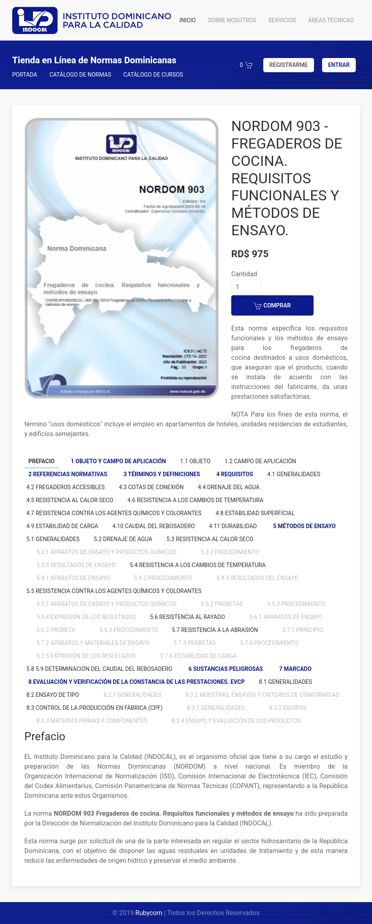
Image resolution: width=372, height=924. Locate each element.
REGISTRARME (288, 65)
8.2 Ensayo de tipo (52, 695)
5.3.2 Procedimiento (230, 552)
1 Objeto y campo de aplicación (118, 461)
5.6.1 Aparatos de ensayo (286, 617)
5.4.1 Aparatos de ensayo (73, 578)
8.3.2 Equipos (287, 708)
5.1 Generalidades (53, 539)
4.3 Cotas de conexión (151, 487)
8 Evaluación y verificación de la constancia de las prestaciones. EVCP (136, 682)
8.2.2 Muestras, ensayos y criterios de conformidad (263, 695)
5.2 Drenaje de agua (123, 539)
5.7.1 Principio (302, 630)
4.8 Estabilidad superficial (255, 513)
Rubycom (149, 913)
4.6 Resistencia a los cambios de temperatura (195, 500)
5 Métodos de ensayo (304, 526)
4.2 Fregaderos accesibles (65, 487)
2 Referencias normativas (67, 474)
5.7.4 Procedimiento (269, 643)
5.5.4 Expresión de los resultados (86, 617)
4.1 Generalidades (293, 474)
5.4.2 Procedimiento (163, 578)
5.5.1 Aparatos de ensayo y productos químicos (106, 604)
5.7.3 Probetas (195, 643)
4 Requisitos (234, 474)
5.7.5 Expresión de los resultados (86, 656)
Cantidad (244, 274)
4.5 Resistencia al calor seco (69, 500)
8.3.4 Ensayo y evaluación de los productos (236, 721)
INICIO (187, 20)
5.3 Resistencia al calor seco (209, 539)
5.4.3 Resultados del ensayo (257, 578)
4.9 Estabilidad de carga (62, 526)
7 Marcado (295, 669)
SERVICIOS (282, 20)
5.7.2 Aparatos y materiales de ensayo (93, 643)
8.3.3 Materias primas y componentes (92, 721)
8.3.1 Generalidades (216, 708)
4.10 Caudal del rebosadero (153, 526)
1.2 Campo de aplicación (260, 461)
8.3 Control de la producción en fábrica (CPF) (94, 708)
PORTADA (24, 74)
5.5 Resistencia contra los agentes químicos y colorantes (114, 591)
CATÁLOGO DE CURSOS (153, 74)
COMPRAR (272, 306)
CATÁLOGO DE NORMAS (80, 74)
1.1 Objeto (195, 461)
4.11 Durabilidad (233, 526)
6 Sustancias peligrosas (226, 669)
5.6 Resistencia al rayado (187, 617)
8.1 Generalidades (285, 682)
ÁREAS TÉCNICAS (331, 20)
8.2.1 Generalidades (132, 695)
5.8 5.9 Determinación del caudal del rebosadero (99, 669)
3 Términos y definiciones (161, 474)
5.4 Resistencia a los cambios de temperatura (198, 565)
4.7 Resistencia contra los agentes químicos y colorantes (114, 513)
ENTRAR (339, 65)
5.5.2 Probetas (222, 604)
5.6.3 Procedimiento (128, 630)
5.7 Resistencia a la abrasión (215, 630)
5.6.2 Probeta (56, 630)
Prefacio (41, 461)
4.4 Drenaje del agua (229, 487)
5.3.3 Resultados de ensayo (76, 565)
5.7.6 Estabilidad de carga (198, 656)
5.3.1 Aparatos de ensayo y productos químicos (106, 552)
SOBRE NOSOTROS (232, 20)
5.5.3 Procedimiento (296, 604)
